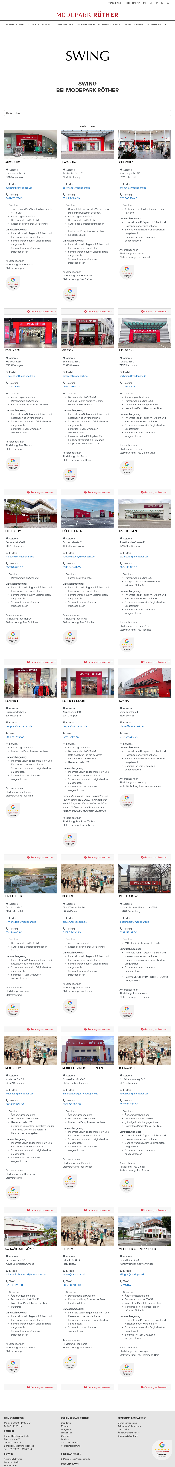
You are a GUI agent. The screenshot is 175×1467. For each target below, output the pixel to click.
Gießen (68, 350)
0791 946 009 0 (14, 932)
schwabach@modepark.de (133, 1093)
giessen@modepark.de (75, 375)
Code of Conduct (69, 1442)
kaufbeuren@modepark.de (133, 556)
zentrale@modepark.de (22, 1445)
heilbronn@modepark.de (132, 375)
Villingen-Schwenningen (137, 1248)
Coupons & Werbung (128, 1436)
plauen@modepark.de (75, 921)
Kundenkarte (10, 1465)
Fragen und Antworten (132, 1418)
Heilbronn (127, 350)
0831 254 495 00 (15, 736)
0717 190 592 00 (14, 1285)
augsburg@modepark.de (19, 187)
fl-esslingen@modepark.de (20, 375)
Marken (64, 1426)
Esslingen (12, 350)
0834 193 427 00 (128, 567)
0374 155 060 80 (72, 932)
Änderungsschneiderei (129, 1432)
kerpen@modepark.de (75, 726)
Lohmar (124, 700)
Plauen (67, 896)
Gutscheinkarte (11, 1462)
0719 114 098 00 (71, 198)
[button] (41, 311)
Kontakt (9, 1431)
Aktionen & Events (13, 1458)
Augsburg (12, 162)
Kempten (11, 700)
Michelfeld (13, 896)
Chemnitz (126, 162)
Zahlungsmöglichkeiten (129, 1426)
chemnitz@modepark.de (132, 187)
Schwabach (127, 1068)
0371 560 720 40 (128, 198)
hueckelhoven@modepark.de (79, 556)
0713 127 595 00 (127, 386)
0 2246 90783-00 (128, 736)
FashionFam (67, 1432)
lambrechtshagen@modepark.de (80, 1093)
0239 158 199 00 (128, 932)
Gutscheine (123, 1429)
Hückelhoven (72, 531)
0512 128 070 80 (14, 567)
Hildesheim (13, 531)
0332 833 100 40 (72, 1285)
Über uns (65, 1436)
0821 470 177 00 (14, 198)
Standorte (66, 1422)
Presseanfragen (71, 1454)
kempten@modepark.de (19, 726)
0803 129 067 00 (15, 1104)
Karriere (65, 1439)
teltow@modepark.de (74, 1274)
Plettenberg (128, 896)
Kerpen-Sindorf (73, 700)
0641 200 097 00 (72, 386)
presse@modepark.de (79, 1458)
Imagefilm (66, 1429)
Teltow (67, 1248)
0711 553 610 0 (13, 386)
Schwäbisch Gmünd (19, 1248)
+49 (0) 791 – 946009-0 (20, 1449)
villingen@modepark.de (132, 1274)
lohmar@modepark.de (131, 726)
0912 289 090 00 (128, 1104)
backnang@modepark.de (76, 187)
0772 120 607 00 (128, 1285)
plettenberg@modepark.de (134, 921)
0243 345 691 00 (72, 567)
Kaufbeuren (128, 531)
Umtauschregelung (127, 1422)
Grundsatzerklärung (70, 1445)
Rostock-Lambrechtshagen (82, 1068)
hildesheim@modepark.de (20, 556)
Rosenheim (13, 1068)
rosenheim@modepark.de (19, 1093)
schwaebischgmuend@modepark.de (26, 1274)
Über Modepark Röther (75, 1418)
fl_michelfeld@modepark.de (21, 921)
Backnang (69, 162)
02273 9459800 (71, 736)
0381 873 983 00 (72, 1104)
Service (8, 1454)
